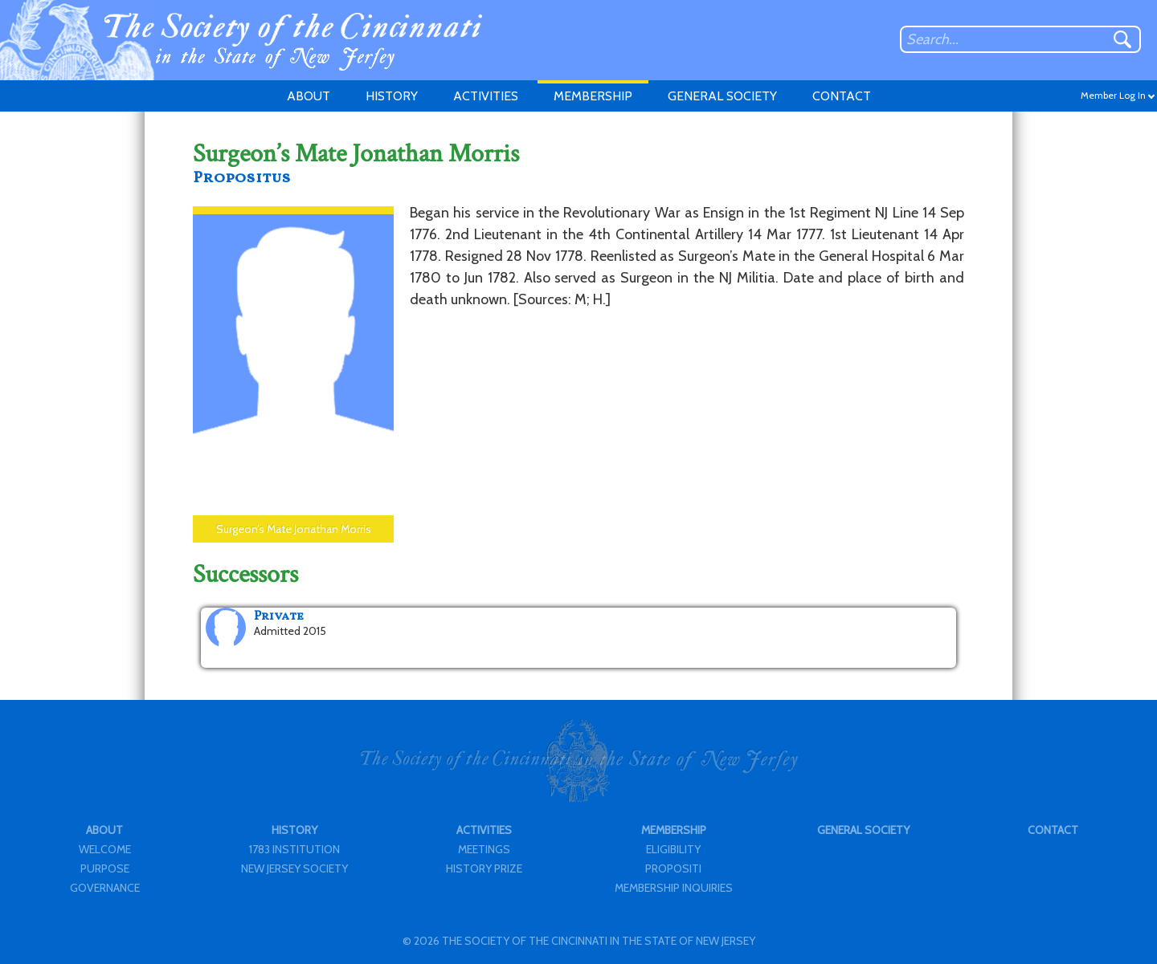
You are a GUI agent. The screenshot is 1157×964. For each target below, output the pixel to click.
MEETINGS (484, 849)
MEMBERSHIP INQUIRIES (674, 888)
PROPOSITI (673, 868)
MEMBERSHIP (593, 96)
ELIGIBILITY (673, 849)
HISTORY (392, 96)
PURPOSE (104, 868)
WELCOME (105, 849)
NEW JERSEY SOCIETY (294, 868)
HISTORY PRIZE (484, 868)
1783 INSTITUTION (294, 849)
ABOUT (308, 96)
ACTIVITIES (485, 96)
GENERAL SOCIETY (722, 96)
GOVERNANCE (105, 888)
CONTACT (841, 96)
